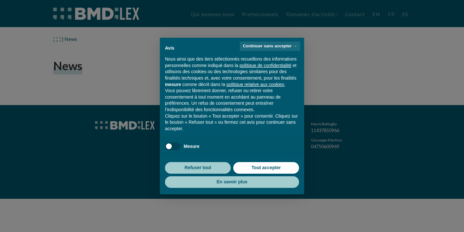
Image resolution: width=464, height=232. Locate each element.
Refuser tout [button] (198, 167)
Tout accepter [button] (266, 167)
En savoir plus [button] (232, 181)
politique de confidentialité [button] (265, 65)
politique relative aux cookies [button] (255, 84)
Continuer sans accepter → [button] (270, 46)
